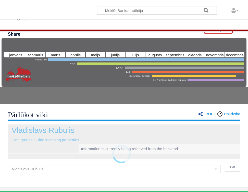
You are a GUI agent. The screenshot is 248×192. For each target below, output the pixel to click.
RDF (209, 114)
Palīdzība (232, 114)
